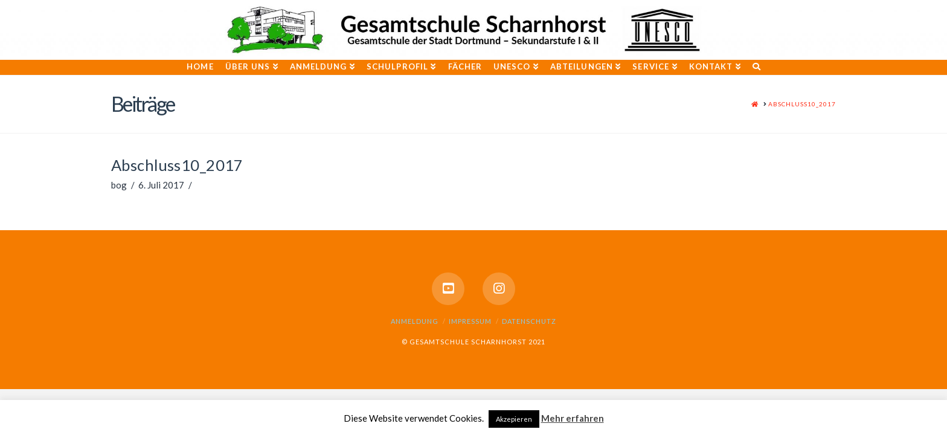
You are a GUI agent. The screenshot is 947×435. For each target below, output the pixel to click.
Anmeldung (414, 321)
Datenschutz (529, 321)
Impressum (470, 321)
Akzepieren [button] (514, 419)
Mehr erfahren (572, 418)
